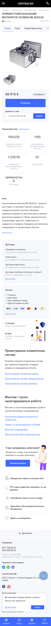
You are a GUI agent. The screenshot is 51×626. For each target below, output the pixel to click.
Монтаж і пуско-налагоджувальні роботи (24, 400)
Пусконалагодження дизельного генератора (21, 419)
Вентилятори (30, 10)
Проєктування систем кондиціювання (24, 379)
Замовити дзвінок (18, 464)
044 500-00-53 (9, 551)
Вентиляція (17, 10)
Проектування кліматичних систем (20, 353)
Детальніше (10, 279)
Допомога (25, 533)
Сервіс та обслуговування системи (22, 425)
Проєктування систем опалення (21, 384)
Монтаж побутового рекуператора (22, 435)
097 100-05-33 (9, 548)
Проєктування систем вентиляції (21, 374)
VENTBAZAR (25, 3)
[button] (48, 28)
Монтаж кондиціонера (16, 430)
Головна (5, 10)
